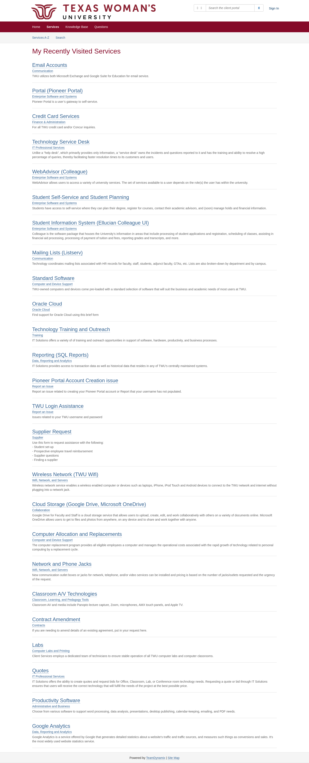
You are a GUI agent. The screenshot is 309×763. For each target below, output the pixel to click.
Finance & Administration (48, 122)
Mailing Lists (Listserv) (57, 252)
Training (37, 335)
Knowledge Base (76, 27)
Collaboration (41, 510)
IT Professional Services (48, 147)
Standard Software (53, 278)
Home (36, 27)
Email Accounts (49, 65)
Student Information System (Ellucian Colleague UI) (90, 223)
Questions (101, 27)
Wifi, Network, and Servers (50, 480)
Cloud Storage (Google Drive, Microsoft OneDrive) (89, 504)
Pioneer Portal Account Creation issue (75, 380)
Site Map (173, 758)
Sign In (274, 8)
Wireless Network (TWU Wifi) (65, 474)
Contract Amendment (56, 619)
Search (60, 37)
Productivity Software (56, 700)
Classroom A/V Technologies (64, 594)
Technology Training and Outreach (71, 329)
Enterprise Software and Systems (54, 96)
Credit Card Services (55, 116)
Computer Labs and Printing (51, 651)
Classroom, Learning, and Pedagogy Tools (60, 599)
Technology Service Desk (60, 142)
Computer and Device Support (52, 284)
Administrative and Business (51, 706)
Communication (42, 71)
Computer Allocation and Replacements (77, 534)
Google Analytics (51, 726)
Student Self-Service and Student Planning (80, 197)
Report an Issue (42, 386)
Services (53, 27)
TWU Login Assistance (57, 406)
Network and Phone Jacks (61, 564)
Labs (37, 645)
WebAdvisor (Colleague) (59, 171)
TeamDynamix (155, 758)
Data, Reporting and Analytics (52, 360)
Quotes (40, 670)
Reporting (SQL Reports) (60, 355)
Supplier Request (51, 431)
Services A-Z (40, 37)
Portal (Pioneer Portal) (57, 90)
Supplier (37, 437)
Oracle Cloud (47, 304)
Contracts (38, 625)
